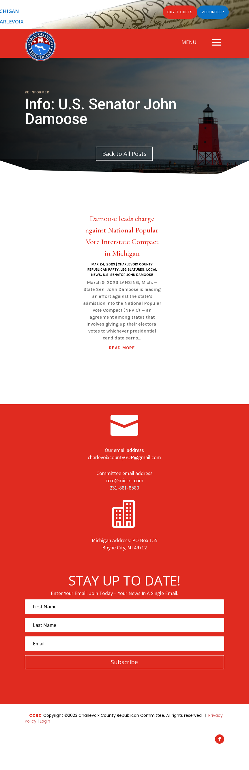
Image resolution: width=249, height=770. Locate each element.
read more (122, 347)
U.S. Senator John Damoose (128, 275)
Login (45, 721)
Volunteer (211, 12)
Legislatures (132, 269)
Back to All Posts (124, 154)
